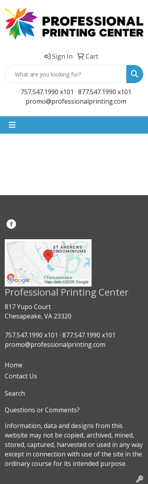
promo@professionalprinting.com (76, 101)
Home (13, 365)
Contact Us (21, 376)
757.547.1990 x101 (47, 91)
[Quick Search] (66, 74)
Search (15, 393)
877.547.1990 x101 (104, 91)
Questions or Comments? (42, 410)
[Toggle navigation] (12, 124)
